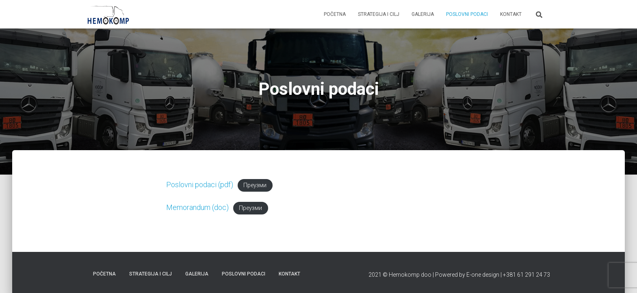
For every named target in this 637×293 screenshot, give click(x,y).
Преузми (254, 185)
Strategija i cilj (378, 14)
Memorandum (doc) (197, 207)
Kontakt (511, 14)
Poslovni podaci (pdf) (199, 184)
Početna (335, 14)
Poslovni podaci (467, 14)
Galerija (423, 14)
